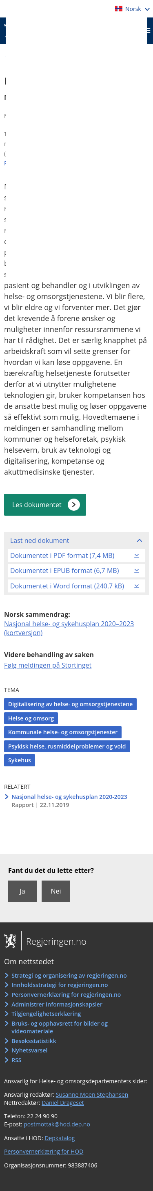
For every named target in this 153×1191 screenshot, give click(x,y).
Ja (22, 891)
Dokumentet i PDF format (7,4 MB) (62, 555)
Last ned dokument (39, 540)
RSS (16, 1060)
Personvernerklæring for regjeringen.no (66, 994)
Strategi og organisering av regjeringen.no (69, 975)
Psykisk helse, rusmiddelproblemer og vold (67, 746)
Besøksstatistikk (33, 1041)
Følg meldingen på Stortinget (47, 665)
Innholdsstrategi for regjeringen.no (59, 985)
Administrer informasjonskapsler (56, 1004)
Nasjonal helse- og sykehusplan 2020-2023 (69, 797)
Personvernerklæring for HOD (43, 1151)
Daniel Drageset (63, 1102)
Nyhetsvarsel (29, 1050)
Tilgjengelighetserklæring (46, 1013)
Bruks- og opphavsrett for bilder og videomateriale (59, 1027)
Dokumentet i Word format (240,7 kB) (67, 585)
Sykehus (19, 760)
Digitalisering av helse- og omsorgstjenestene (70, 704)
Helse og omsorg (31, 718)
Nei (56, 891)
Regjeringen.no (53, 941)
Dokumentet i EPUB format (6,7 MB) (64, 570)
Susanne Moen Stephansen (92, 1094)
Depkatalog (59, 1138)
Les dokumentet (37, 504)
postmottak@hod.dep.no (57, 1124)
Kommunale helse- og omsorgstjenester (63, 732)
